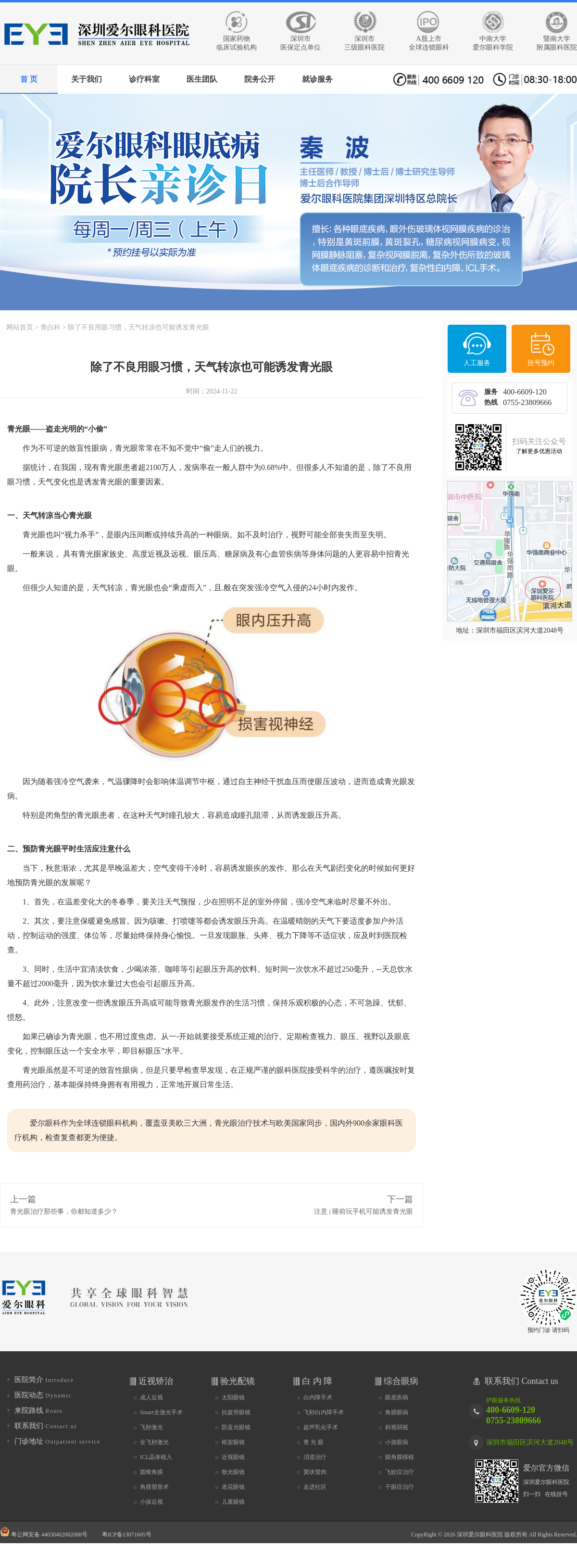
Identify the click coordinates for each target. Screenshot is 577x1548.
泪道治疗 (314, 1457)
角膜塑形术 (154, 1487)
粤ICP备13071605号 (126, 1534)
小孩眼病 (396, 1442)
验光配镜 (237, 1381)
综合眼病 (401, 1381)
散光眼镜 (233, 1472)
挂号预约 (540, 363)
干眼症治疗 (399, 1487)
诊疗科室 (144, 79)
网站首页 (19, 327)
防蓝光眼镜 (236, 1427)
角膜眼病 (396, 1412)
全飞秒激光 (154, 1442)
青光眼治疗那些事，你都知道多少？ (64, 1211)
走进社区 (314, 1487)
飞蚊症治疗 (399, 1472)
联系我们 (45, 1426)
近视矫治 (155, 1381)
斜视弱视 (396, 1427)
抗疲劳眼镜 (236, 1412)
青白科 (50, 327)
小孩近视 (151, 1501)
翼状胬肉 (314, 1472)
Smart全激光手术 (161, 1412)
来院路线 (38, 1410)
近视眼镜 (233, 1457)
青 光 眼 (313, 1442)
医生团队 (202, 79)
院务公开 (259, 79)
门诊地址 (57, 1441)
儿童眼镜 (233, 1501)
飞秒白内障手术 (323, 1412)
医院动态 (43, 1395)
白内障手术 (317, 1397)
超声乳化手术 (320, 1427)
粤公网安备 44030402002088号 (44, 1532)
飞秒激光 (151, 1427)
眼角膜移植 (399, 1457)
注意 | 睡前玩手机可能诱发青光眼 (363, 1211)
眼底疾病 (396, 1397)
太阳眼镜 (233, 1397)
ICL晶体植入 (156, 1457)
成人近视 (151, 1397)
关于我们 (86, 79)
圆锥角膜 (151, 1472)
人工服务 (477, 363)
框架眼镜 (233, 1442)
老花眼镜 (233, 1487)
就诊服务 (317, 79)
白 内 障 (317, 1381)
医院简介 (44, 1379)
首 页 (29, 79)
